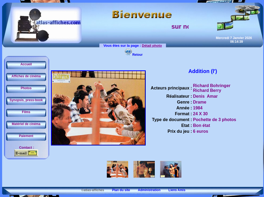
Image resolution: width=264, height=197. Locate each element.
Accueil (26, 64)
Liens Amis (173, 190)
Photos (26, 88)
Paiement (26, 136)
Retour (133, 55)
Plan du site (117, 190)
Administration (145, 190)
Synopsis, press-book (26, 100)
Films (26, 112)
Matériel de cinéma (26, 124)
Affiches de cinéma (25, 76)
